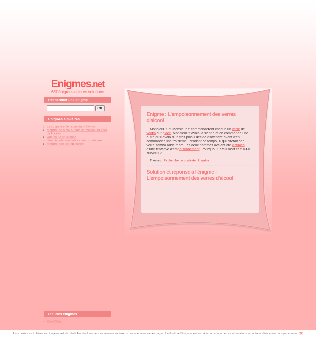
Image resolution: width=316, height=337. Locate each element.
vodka (151, 133)
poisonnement (189, 149)
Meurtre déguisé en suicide (65, 143)
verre (236, 129)
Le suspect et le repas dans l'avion (71, 126)
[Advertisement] (158, 37)
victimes (238, 145)
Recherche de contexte (180, 160)
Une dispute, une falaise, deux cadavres (75, 140)
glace (167, 133)
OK (301, 333)
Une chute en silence (61, 136)
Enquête (203, 160)
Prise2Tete (54, 321)
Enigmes (77, 83)
